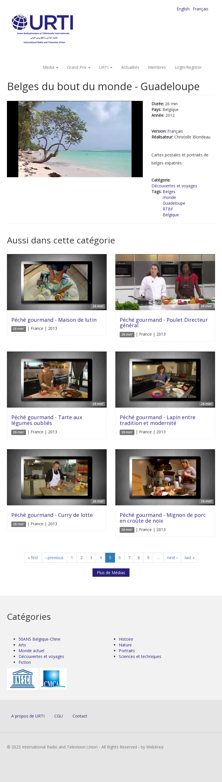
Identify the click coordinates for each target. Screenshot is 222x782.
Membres (157, 67)
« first (33, 557)
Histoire (126, 639)
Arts (22, 645)
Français (200, 9)
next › (172, 557)
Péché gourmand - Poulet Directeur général (164, 322)
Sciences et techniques (140, 656)
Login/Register (188, 67)
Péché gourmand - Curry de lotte (52, 514)
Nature (125, 645)
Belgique (171, 214)
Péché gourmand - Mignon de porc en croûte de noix (163, 517)
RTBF (168, 209)
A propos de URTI (28, 716)
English (183, 9)
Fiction (24, 662)
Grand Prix (78, 67)
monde (169, 197)
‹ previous (54, 557)
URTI (105, 67)
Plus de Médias (111, 572)
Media (50, 67)
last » (190, 557)
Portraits (127, 650)
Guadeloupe (174, 203)
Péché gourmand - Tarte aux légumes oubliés (46, 420)
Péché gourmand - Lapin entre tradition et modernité (157, 420)
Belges (169, 191)
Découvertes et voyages (174, 185)
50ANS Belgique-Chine (39, 639)
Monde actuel (31, 650)
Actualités (130, 67)
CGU (58, 716)
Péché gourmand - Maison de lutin (54, 319)
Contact (80, 716)
